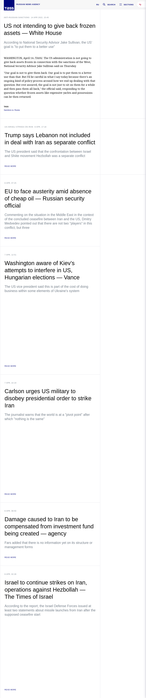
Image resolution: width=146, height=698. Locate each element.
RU (97, 5)
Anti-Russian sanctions (17, 18)
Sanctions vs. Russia (12, 110)
